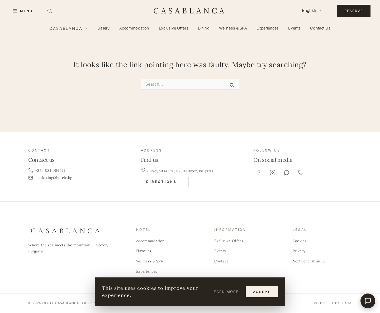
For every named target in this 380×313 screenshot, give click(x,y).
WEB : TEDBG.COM (333, 303)
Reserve (353, 11)
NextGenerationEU (309, 261)
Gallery (103, 28)
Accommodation (134, 28)
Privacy (299, 251)
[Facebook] (258, 173)
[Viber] (287, 173)
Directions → (164, 182)
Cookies (299, 240)
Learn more (225, 292)
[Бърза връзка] (367, 301)
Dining (204, 28)
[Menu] (22, 11)
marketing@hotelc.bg (50, 177)
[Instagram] (273, 173)
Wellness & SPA (233, 28)
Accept (261, 292)
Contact (221, 261)
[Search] (50, 11)
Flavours (143, 251)
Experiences (267, 28)
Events (294, 28)
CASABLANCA (189, 11)
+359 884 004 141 (46, 170)
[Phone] (301, 173)
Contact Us (320, 28)
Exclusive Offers (173, 28)
